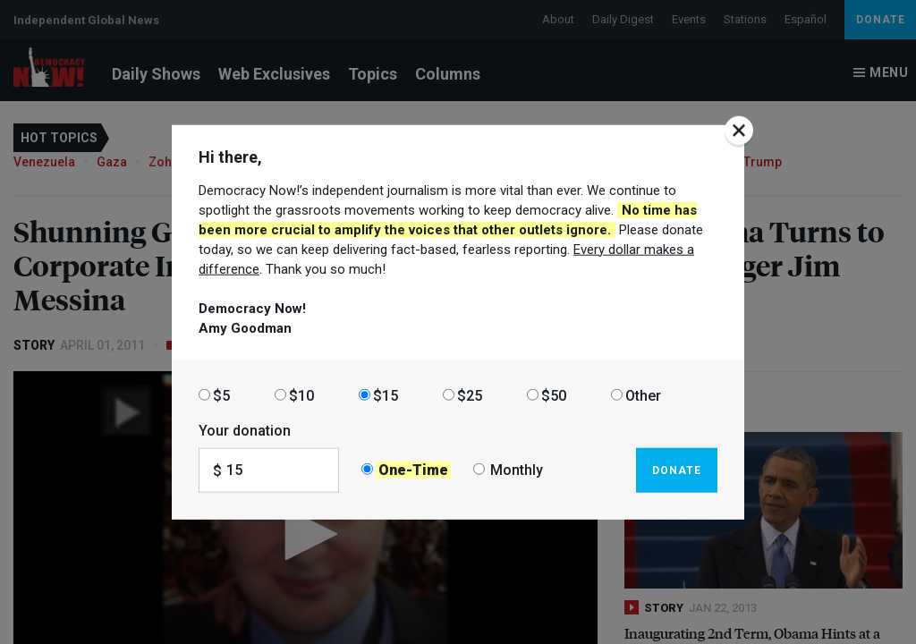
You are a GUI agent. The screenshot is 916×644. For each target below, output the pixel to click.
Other (643, 394)
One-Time (413, 470)
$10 (301, 394)
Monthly (516, 470)
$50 (553, 394)
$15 (385, 394)
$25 (469, 394)
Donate (676, 469)
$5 (221, 394)
